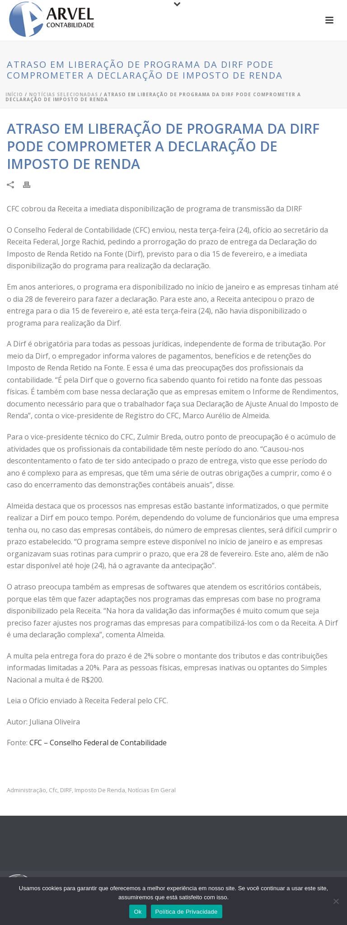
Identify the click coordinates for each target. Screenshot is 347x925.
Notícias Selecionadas (63, 94)
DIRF (66, 790)
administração (26, 790)
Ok (137, 911)
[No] (335, 901)
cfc (53, 790)
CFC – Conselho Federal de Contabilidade (98, 742)
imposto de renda (100, 790)
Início (14, 94)
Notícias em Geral (152, 790)
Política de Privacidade (186, 911)
